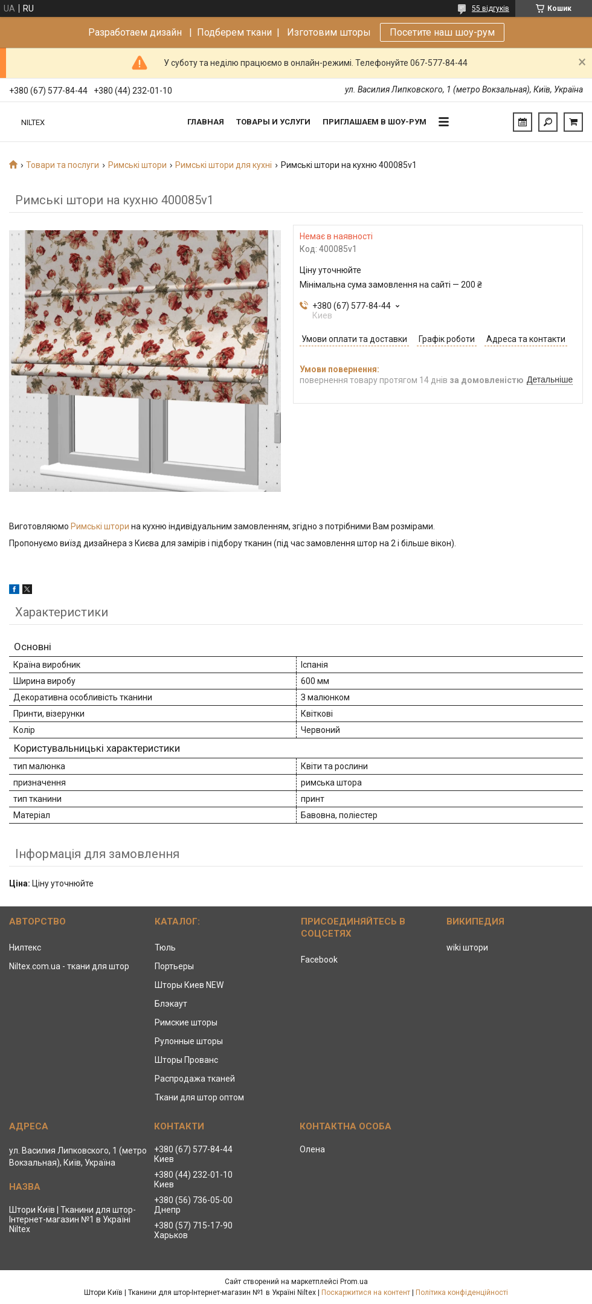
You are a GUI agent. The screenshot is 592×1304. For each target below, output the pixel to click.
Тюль (165, 947)
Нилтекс (25, 947)
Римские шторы (186, 1022)
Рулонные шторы (189, 1041)
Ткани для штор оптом (199, 1097)
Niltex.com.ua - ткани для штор (69, 966)
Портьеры (174, 966)
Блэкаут (171, 1004)
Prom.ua (354, 1281)
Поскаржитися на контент (365, 1292)
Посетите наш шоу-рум (442, 32)
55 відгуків (490, 8)
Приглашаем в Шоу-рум (374, 121)
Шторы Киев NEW (189, 985)
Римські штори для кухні (223, 165)
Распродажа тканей (195, 1078)
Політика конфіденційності (462, 1292)
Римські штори (137, 165)
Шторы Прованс (186, 1060)
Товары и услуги (273, 121)
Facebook (319, 959)
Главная (205, 121)
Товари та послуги (62, 165)
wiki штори (467, 947)
